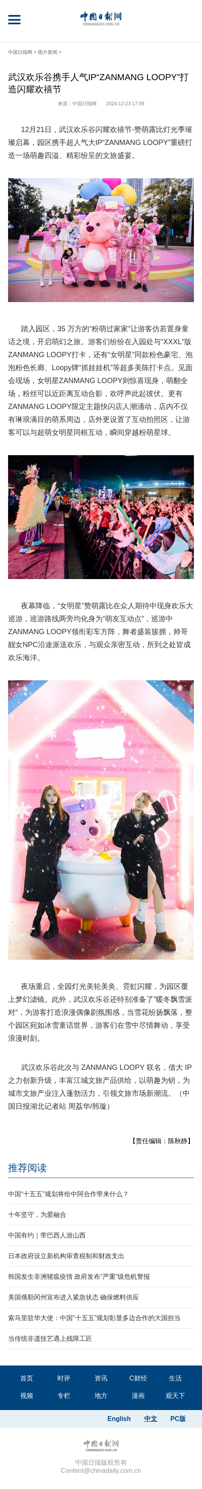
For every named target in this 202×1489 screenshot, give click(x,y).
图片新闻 (47, 52)
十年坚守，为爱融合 (37, 1214)
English (119, 1418)
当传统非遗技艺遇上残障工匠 (50, 1338)
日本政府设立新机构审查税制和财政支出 (66, 1256)
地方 (101, 1395)
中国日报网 (20, 52)
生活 (175, 1378)
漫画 (138, 1395)
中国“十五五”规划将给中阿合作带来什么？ (68, 1194)
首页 (26, 1378)
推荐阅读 (27, 1167)
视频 (26, 1395)
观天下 (175, 1395)
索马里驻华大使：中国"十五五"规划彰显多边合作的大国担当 (94, 1317)
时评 (63, 1378)
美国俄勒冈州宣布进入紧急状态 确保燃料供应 (73, 1297)
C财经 (138, 1378)
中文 (150, 1418)
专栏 (63, 1395)
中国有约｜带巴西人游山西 (47, 1235)
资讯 (101, 1378)
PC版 (178, 1418)
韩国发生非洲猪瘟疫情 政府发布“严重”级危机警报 (79, 1276)
